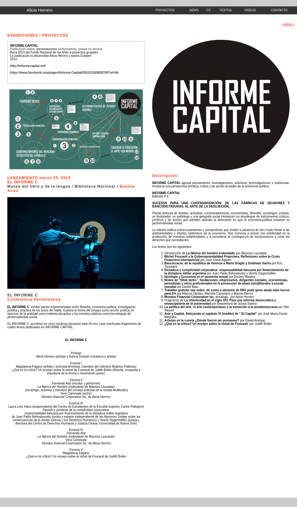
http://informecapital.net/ (28, 66)
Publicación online (22, 49)
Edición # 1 (160, 196)
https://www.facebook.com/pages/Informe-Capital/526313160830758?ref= (63, 72)
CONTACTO (279, 10)
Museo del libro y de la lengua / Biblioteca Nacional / (63, 186)
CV (208, 10)
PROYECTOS (165, 10)
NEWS (194, 10)
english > (288, 24)
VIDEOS (250, 10)
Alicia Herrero (40, 10)
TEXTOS (225, 10)
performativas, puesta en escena (80, 49)
